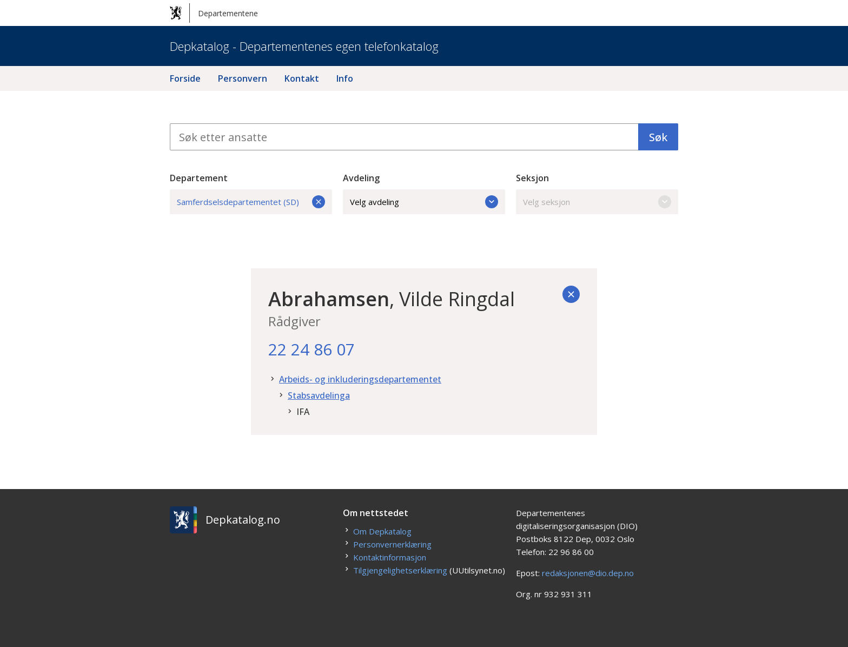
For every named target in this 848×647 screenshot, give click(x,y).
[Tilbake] (571, 294)
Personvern (242, 78)
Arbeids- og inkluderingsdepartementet (360, 379)
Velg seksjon (597, 201)
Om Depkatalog (382, 531)
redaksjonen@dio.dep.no (588, 572)
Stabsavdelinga (319, 395)
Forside (185, 78)
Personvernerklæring (392, 544)
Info (344, 78)
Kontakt (301, 78)
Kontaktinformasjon (389, 557)
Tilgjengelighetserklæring (400, 570)
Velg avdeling (424, 201)
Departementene (214, 13)
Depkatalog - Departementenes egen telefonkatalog (304, 46)
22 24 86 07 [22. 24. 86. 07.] (311, 349)
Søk (658, 137)
